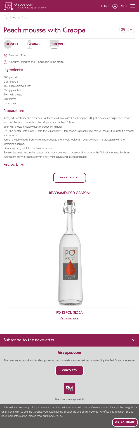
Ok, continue (125, 422)
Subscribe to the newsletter (69, 340)
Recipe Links (14, 164)
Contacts (69, 370)
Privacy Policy (54, 416)
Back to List (69, 177)
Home (16, 17)
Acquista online (69, 318)
